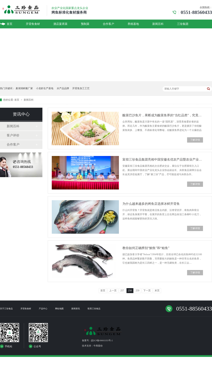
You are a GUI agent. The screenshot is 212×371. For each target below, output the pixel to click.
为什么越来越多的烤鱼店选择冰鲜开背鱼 (151, 204)
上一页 (113, 290)
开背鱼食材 (33, 23)
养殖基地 (133, 23)
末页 (157, 290)
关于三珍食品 (6, 308)
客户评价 (13, 135)
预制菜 (85, 23)
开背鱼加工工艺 (81, 88)
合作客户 (108, 23)
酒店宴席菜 (60, 23)
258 (130, 290)
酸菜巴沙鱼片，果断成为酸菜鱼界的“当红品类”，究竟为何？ (162, 115)
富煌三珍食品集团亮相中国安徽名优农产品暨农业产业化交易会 (162, 159)
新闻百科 (158, 23)
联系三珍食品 (94, 308)
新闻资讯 (75, 308)
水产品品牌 (63, 88)
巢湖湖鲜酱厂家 (24, 88)
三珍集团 (182, 23)
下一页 (147, 290)
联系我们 (12, 32)
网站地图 (59, 308)
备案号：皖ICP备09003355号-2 (97, 340)
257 (122, 290)
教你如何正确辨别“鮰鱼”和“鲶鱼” (145, 248)
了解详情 (195, 140)
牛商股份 (98, 345)
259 (137, 290)
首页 (9, 23)
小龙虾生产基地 (44, 88)
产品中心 (43, 308)
